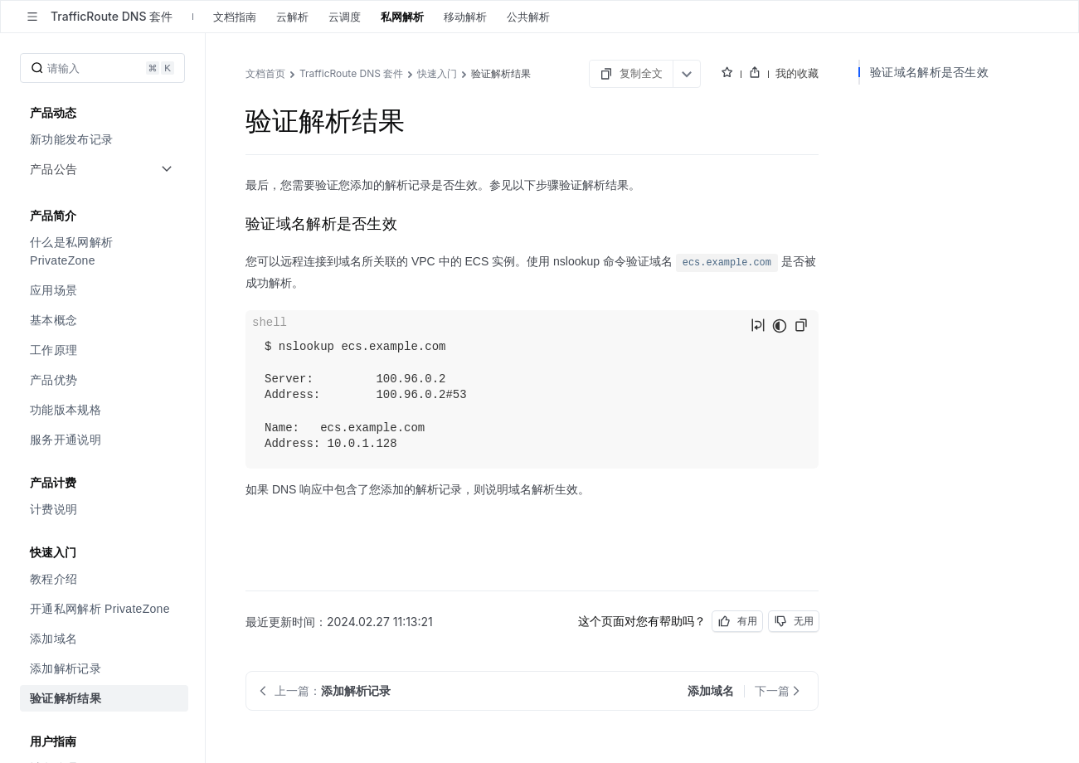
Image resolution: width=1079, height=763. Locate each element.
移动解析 (465, 16)
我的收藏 (797, 73)
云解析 (292, 16)
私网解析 (402, 16)
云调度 (344, 16)
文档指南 (234, 16)
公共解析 (528, 16)
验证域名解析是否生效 (929, 72)
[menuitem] (104, 139)
